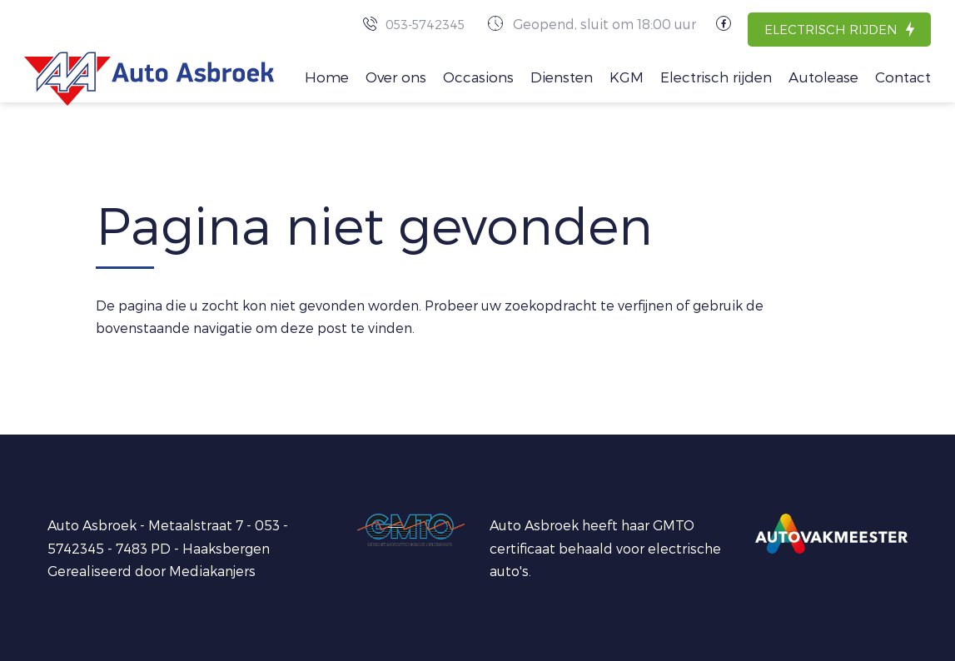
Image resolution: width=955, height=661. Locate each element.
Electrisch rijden (831, 29)
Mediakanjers (212, 571)
